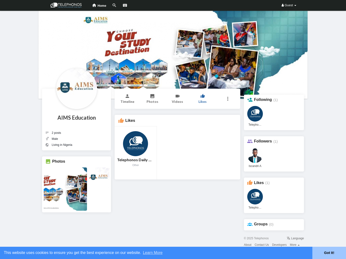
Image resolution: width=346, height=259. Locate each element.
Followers (263, 141)
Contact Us (262, 245)
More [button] (295, 245)
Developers (279, 245)
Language (295, 238)
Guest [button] (289, 5)
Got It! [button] (329, 253)
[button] (227, 99)
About (247, 245)
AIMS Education (76, 117)
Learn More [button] (153, 253)
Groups (261, 224)
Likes (259, 183)
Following (263, 100)
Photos (58, 161)
